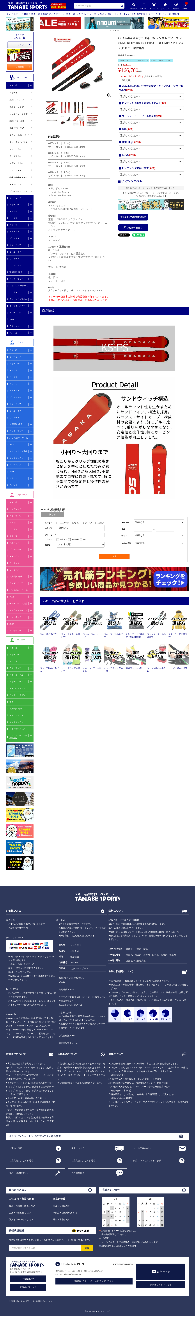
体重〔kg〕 (131, 142)
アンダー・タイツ (17, 695)
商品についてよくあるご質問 (147, 1160)
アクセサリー (15, 478)
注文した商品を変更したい (22, 1206)
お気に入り (165, 6)
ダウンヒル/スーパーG (19, 135)
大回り (153, 60)
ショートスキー (16, 149)
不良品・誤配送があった (65, 1213)
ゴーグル (13, 218)
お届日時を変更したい (20, 1213)
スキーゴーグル (16, 675)
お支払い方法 (15, 1148)
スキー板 (36, 14)
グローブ (13, 225)
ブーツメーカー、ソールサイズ (142, 116)
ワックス (13, 292)
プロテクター (15, 238)
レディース (87, 523)
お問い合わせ (163, 1271)
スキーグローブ (16, 681)
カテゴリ (143, 6)
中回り (161, 60)
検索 (122, 6)
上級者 (121, 60)
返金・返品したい (61, 1219)
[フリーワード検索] (81, 535)
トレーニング (15, 312)
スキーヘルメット (17, 688)
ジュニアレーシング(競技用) (18, 736)
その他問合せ (77, 1173)
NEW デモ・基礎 (16, 121)
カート (184, 6)
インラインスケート (18, 306)
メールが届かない (142, 1148)
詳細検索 (133, 6)
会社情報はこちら (28, 1279)
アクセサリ (14, 326)
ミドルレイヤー (16, 252)
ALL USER (64, 523)
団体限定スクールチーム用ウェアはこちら (94, 1281)
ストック (13, 211)
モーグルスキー (16, 156)
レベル (129, 155)
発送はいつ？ (77, 1148)
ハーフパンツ (15, 265)
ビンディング (15, 198)
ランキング (154, 5)
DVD (11, 319)
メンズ (76, 523)
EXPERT (130, 60)
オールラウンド (142, 60)
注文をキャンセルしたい (21, 1219)
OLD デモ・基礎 (16, 128)
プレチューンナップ (18, 191)
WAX (11, 444)
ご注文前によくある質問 (21, 1160)
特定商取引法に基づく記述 (19, 1301)
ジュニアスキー (16, 170)
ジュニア (100, 523)
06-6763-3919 (73, 1264)
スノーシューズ (16, 715)
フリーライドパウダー (19, 142)
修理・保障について (19, 1173)
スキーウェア (15, 245)
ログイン (20, 45)
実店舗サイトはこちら (160, 1284)
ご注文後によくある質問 (83, 1160)
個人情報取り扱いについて (42, 1301)
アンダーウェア (16, 279)
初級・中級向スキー (18, 177)
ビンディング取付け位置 (138, 168)
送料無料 (75, 539)
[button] (41, 23)
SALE (85, 539)
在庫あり (63, 539)
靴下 (11, 702)
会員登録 (20, 67)
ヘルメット (14, 231)
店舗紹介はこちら (28, 1287)
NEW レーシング (16, 100)
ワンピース (14, 258)
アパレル (13, 333)
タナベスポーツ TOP (17, 14)
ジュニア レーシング (18, 114)
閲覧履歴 (176, 5)
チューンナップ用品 (18, 299)
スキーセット (15, 184)
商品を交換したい (61, 1206)
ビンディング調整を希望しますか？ (144, 103)
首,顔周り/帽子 (15, 272)
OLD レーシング (16, 107)
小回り (168, 60)
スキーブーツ (15, 204)
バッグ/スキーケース (18, 285)
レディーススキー (17, 163)
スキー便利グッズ (17, 729)
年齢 (127, 129)
